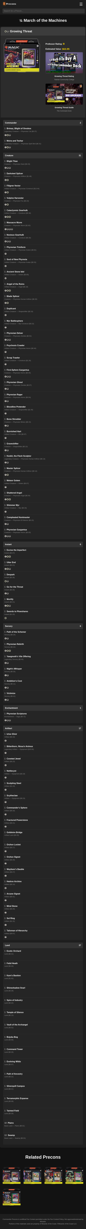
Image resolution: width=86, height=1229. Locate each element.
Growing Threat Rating (64, 76)
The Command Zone (64, 111)
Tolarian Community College (64, 79)
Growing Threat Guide (64, 108)
